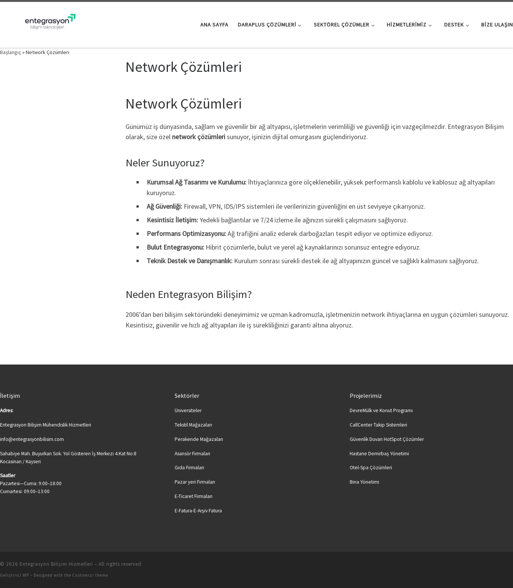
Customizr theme (90, 575)
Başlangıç (10, 52)
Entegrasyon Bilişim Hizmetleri (56, 564)
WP (26, 575)
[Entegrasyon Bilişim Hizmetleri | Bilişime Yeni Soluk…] (47, 23)
